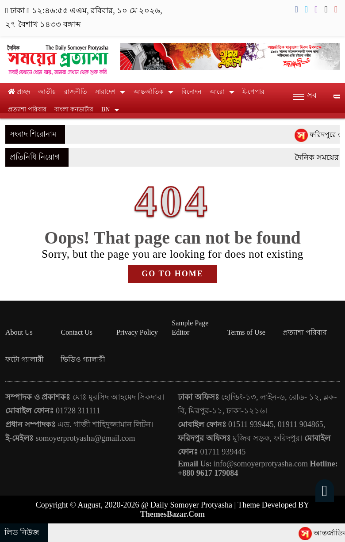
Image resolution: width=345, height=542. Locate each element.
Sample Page (190, 323)
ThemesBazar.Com (172, 514)
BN (105, 109)
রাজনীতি (75, 91)
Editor (180, 332)
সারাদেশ (105, 91)
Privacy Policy (137, 332)
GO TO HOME (172, 273)
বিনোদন (191, 91)
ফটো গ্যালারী (24, 359)
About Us (19, 332)
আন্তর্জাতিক (149, 91)
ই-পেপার (253, 91)
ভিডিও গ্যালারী (83, 359)
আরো (217, 91)
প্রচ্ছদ (19, 91)
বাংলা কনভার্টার (73, 109)
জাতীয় (47, 91)
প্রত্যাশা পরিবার (27, 109)
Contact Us (76, 332)
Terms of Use (246, 332)
